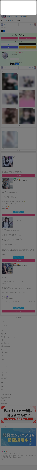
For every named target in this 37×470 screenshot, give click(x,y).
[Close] (35, 1)
